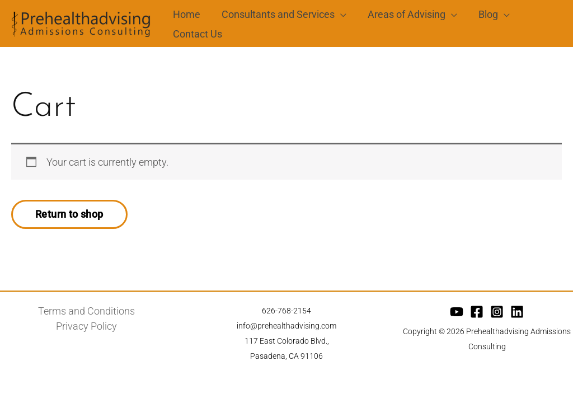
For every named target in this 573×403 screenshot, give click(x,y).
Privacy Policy (86, 329)
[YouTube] (456, 315)
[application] (339, 13)
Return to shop (69, 217)
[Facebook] (476, 315)
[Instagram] (497, 315)
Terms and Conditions (86, 314)
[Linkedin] (517, 315)
